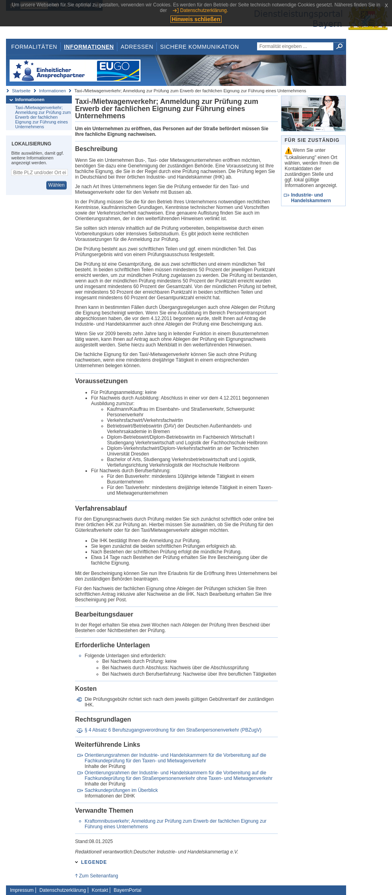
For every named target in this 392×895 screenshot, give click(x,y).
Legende (94, 862)
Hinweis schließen (196, 19)
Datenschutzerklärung (63, 890)
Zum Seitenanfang (98, 876)
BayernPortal (127, 890)
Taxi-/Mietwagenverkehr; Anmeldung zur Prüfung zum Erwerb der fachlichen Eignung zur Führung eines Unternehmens (43, 117)
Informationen (89, 47)
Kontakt (100, 890)
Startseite (21, 90)
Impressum (22, 890)
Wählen (56, 185)
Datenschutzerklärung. (204, 10)
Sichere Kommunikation (199, 47)
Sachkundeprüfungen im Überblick (121, 790)
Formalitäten (34, 47)
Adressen (137, 47)
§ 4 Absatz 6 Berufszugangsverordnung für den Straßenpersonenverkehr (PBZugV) (173, 730)
